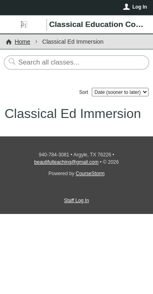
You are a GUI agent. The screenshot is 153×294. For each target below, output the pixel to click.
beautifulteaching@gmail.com (66, 162)
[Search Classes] (72, 62)
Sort (83, 92)
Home (22, 41)
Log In (139, 7)
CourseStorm (90, 173)
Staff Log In (76, 200)
